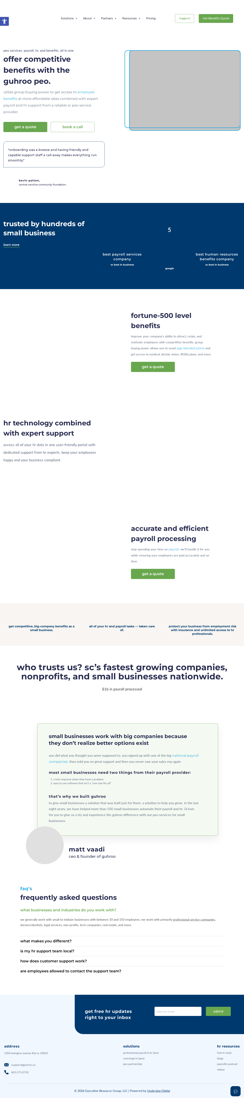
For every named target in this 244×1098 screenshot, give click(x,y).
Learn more (11, 244)
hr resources (228, 1046)
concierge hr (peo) (133, 1058)
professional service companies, (194, 919)
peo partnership (132, 1063)
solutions (131, 1046)
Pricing (151, 18)
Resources (131, 18)
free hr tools (224, 1052)
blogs (220, 1058)
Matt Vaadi (87, 849)
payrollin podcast (227, 1063)
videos (221, 1069)
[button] (4, 21)
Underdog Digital (158, 1091)
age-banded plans (191, 348)
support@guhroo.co (20, 1065)
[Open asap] (235, 1091)
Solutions (69, 18)
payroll (174, 549)
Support (184, 18)
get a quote (25, 127)
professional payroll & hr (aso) (140, 1052)
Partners (108, 18)
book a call (73, 127)
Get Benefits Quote (216, 18)
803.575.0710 (16, 1072)
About (89, 18)
